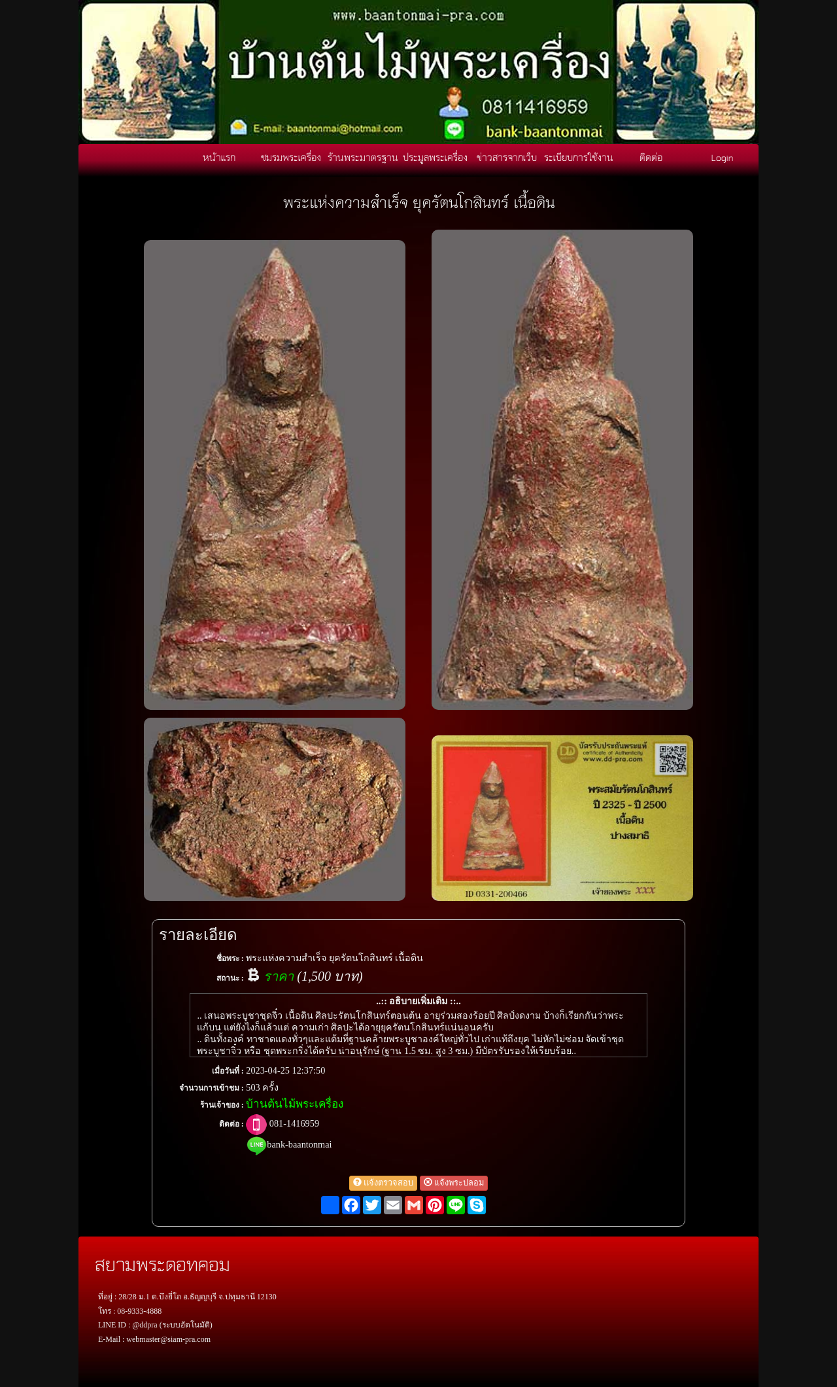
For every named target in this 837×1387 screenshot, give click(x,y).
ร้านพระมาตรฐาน (363, 157)
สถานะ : (230, 978)
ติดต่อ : (231, 1124)
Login (722, 157)
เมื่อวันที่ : (228, 1071)
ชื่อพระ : (230, 958)
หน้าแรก (219, 157)
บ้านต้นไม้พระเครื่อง (294, 1104)
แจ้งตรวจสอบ (383, 1182)
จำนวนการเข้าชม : (211, 1088)
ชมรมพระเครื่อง (291, 157)
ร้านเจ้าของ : (222, 1105)
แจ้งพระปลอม (454, 1182)
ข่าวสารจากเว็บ (507, 157)
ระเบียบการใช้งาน (578, 157)
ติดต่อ (651, 157)
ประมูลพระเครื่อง (435, 157)
